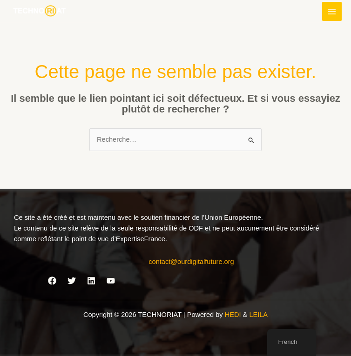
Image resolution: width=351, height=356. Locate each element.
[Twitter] (72, 281)
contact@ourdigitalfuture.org (191, 261)
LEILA (258, 314)
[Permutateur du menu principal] (332, 11)
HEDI (234, 314)
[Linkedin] (91, 281)
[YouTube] (111, 281)
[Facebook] (52, 281)
